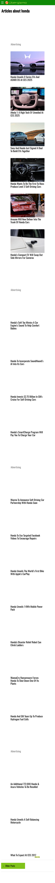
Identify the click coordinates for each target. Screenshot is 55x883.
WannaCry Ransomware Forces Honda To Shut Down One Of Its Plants (24, 680)
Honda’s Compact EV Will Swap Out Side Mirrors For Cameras (26, 256)
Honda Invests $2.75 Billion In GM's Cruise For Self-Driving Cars (26, 398)
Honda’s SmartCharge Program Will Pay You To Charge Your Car (26, 433)
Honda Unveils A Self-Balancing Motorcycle (24, 821)
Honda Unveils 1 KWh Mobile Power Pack (26, 608)
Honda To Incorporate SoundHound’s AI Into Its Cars (26, 362)
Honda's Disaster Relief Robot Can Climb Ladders (25, 643)
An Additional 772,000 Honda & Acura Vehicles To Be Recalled (24, 785)
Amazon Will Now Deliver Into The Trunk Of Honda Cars (25, 220)
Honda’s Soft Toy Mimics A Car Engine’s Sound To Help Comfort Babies (24, 325)
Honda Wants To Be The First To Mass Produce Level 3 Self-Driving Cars (27, 185)
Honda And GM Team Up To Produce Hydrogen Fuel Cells (26, 717)
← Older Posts (9, 865)
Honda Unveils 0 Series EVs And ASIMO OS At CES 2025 (24, 78)
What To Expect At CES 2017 (23, 855)
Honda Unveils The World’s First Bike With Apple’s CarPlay (27, 572)
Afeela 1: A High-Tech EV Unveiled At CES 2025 (26, 114)
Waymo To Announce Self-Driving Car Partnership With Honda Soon (27, 501)
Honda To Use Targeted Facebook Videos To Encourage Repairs (25, 536)
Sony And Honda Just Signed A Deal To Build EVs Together (26, 149)
